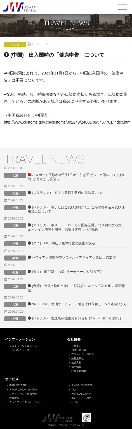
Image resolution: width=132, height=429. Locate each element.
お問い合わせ (78, 349)
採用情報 (76, 366)
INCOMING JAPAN (82, 397)
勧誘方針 (76, 362)
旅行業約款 (77, 358)
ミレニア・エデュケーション (25, 402)
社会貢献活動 (78, 370)
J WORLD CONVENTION (23, 389)
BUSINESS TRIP (18, 385)
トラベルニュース (19, 349)
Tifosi (74, 389)
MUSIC (75, 402)
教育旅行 (14, 397)
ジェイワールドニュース (23, 345)
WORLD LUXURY (81, 393)
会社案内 (76, 345)
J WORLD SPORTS (81, 385)
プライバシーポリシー (83, 354)
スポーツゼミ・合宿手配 (23, 393)
